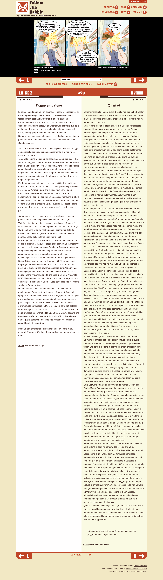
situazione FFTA (53, 329)
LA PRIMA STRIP (107, 84)
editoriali (70, 122)
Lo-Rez (21, 346)
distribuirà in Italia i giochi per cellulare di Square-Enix (53, 223)
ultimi (62, 122)
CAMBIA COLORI (138, 1)
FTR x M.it (139, 12)
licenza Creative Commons (136, 569)
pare (42, 190)
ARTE (125, 12)
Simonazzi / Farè (140, 566)
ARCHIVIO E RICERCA (56, 84)
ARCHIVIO (111, 7)
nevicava (28, 143)
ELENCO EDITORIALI (82, 84)
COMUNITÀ (139, 7)
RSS (90, 555)
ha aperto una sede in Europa (53, 275)
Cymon (86, 545)
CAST (125, 7)
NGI (62, 204)
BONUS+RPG (109, 12)
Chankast (60, 292)
